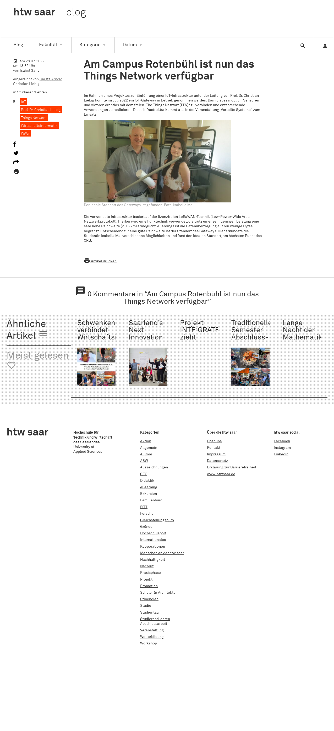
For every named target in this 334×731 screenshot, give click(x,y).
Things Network (34, 118)
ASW (144, 461)
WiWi (25, 133)
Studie (145, 606)
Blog (18, 45)
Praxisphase (150, 573)
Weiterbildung (152, 637)
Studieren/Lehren (32, 92)
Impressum (216, 454)
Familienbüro (151, 500)
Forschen (148, 513)
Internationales (153, 540)
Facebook (282, 441)
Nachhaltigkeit (152, 560)
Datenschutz (217, 461)
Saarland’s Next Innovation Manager (146, 334)
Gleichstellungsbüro (157, 520)
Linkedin (281, 454)
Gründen (147, 527)
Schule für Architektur (158, 592)
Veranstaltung (152, 630)
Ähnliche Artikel (27, 330)
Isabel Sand (30, 70)
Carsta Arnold (51, 79)
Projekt (146, 579)
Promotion (149, 586)
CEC (143, 474)
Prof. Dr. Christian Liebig (41, 110)
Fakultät (48, 45)
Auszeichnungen (154, 467)
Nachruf (147, 566)
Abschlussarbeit (153, 624)
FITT (143, 507)
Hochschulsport (153, 533)
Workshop (148, 643)
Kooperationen (152, 546)
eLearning (148, 487)
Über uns (214, 441)
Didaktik (147, 481)
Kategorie (90, 45)
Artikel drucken (100, 261)
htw (49, 12)
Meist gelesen (38, 360)
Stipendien (149, 599)
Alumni (146, 454)
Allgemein (148, 448)
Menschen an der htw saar (162, 553)
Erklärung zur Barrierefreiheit (231, 467)
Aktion (145, 441)
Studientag (149, 612)
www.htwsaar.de (221, 474)
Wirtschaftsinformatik (39, 126)
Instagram (282, 448)
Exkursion (148, 494)
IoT (23, 102)
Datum (130, 45)
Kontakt (213, 448)
